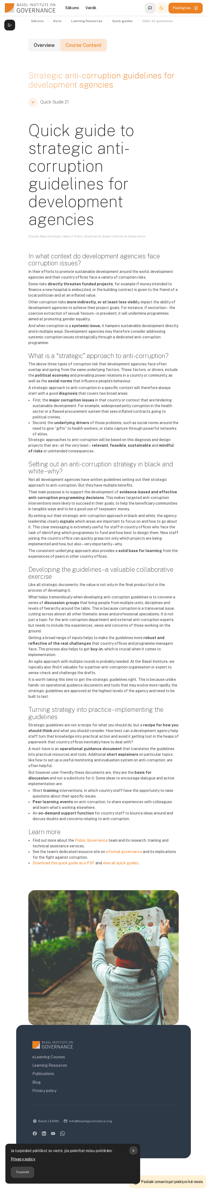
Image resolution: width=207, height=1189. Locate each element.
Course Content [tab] (83, 45)
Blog (36, 1082)
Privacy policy (23, 1159)
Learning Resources (49, 1065)
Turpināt (22, 1172)
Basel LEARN (48, 1121)
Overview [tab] (44, 45)
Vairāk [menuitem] (90, 8)
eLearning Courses (48, 1057)
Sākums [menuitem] (72, 8)
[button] (150, 8)
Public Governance (91, 840)
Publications (43, 1074)
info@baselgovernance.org (90, 1121)
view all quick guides (120, 863)
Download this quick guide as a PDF (64, 863)
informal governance (124, 852)
